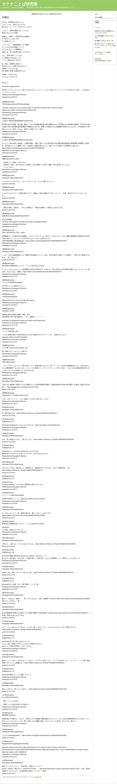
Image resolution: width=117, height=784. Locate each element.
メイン (46, 14)
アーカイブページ (108, 45)
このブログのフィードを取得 (102, 52)
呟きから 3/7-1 (109, 36)
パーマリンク (37, 777)
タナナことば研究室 (19, 4)
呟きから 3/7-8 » (56, 14)
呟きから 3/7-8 (106, 40)
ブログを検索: (98, 17)
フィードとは (98, 54)
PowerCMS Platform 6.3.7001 (103, 60)
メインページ (98, 45)
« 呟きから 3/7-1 (37, 14)
